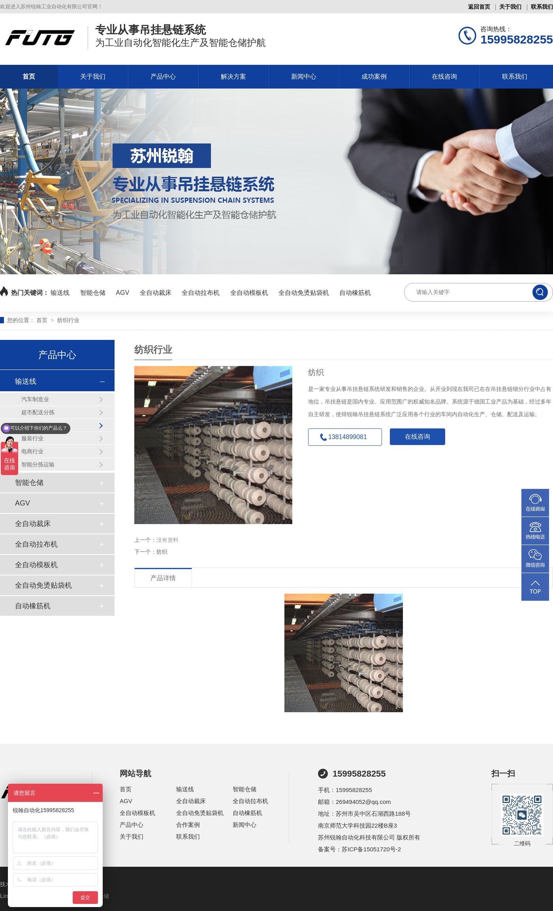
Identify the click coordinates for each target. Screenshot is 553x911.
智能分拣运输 (38, 464)
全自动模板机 (249, 292)
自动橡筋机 (355, 292)
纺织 (161, 552)
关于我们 (510, 7)
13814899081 (347, 437)
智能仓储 (92, 292)
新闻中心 (303, 76)
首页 (29, 76)
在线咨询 (444, 76)
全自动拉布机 (201, 292)
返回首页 (479, 7)
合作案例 (188, 824)
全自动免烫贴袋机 (303, 292)
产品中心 (163, 76)
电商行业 (32, 451)
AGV (122, 292)
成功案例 (374, 76)
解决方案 (233, 76)
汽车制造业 (35, 399)
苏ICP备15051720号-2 (371, 849)
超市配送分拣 (38, 412)
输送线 (60, 292)
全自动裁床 (155, 292)
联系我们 (542, 7)
